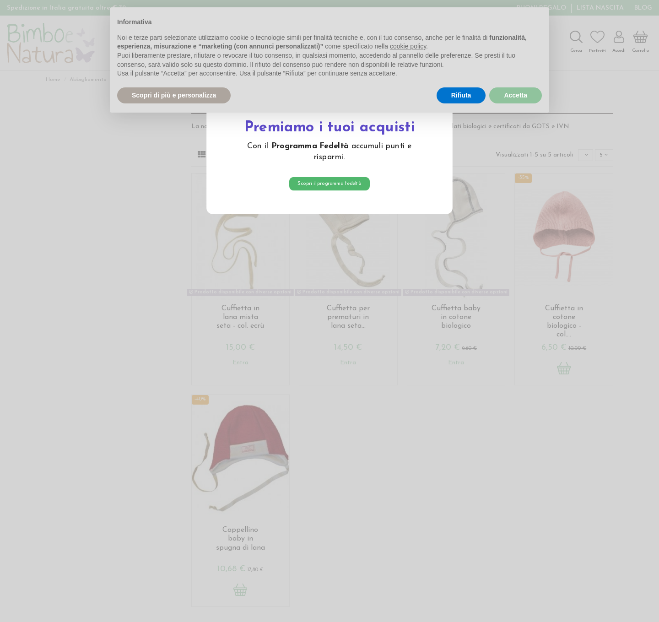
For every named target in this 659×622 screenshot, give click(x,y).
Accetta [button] (515, 95)
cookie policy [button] (408, 46)
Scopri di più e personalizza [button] (174, 95)
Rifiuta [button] (461, 95)
